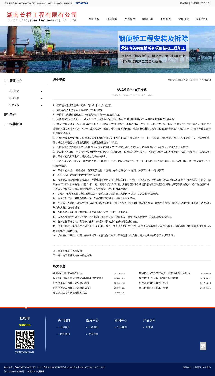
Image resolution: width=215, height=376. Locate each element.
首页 (186, 79)
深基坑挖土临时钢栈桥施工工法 (70, 292)
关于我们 (64, 320)
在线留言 (195, 3)
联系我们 (205, 3)
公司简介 (111, 18)
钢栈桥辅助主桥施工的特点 (153, 288)
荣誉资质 (183, 18)
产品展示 (129, 18)
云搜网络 (40, 371)
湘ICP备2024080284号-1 (15, 371)
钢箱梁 (149, 327)
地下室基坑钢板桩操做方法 (77, 255)
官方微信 (184, 3)
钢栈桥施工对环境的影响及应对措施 (158, 278)
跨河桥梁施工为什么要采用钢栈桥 (71, 283)
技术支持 (14, 105)
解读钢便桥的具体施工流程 (153, 283)
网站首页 (94, 18)
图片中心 (92, 320)
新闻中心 (147, 18)
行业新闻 (14, 98)
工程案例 (165, 18)
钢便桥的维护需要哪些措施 (67, 273)
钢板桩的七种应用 (72, 251)
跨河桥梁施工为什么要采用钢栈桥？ (72, 288)
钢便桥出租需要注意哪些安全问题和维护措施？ (78, 278)
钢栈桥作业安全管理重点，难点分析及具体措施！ (165, 273)
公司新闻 (14, 91)
